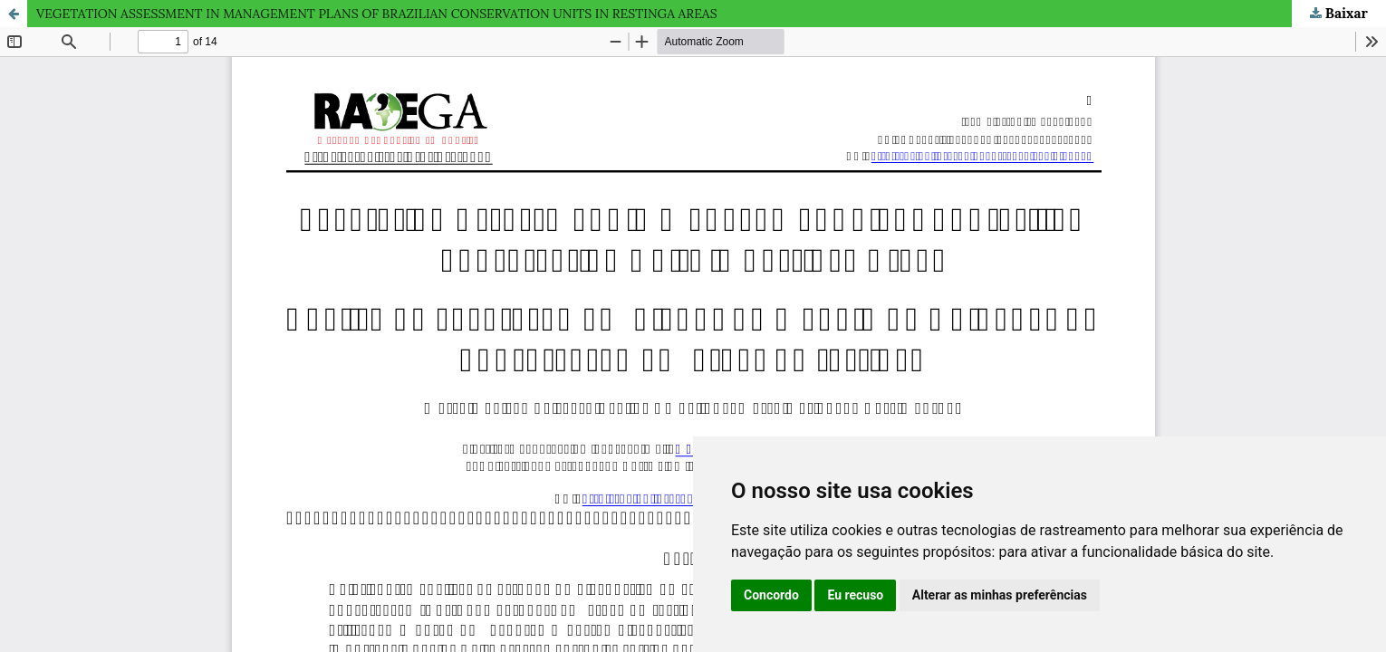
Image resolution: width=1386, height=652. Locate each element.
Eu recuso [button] (855, 595)
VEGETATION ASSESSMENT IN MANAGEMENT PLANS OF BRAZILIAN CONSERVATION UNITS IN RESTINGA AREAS (376, 13)
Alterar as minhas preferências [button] (999, 595)
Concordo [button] (771, 595)
